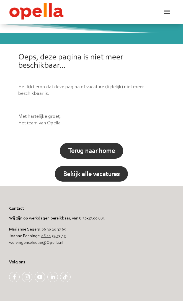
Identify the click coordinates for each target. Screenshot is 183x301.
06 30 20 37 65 (54, 229)
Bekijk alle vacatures (91, 174)
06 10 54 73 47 (53, 235)
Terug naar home (91, 150)
